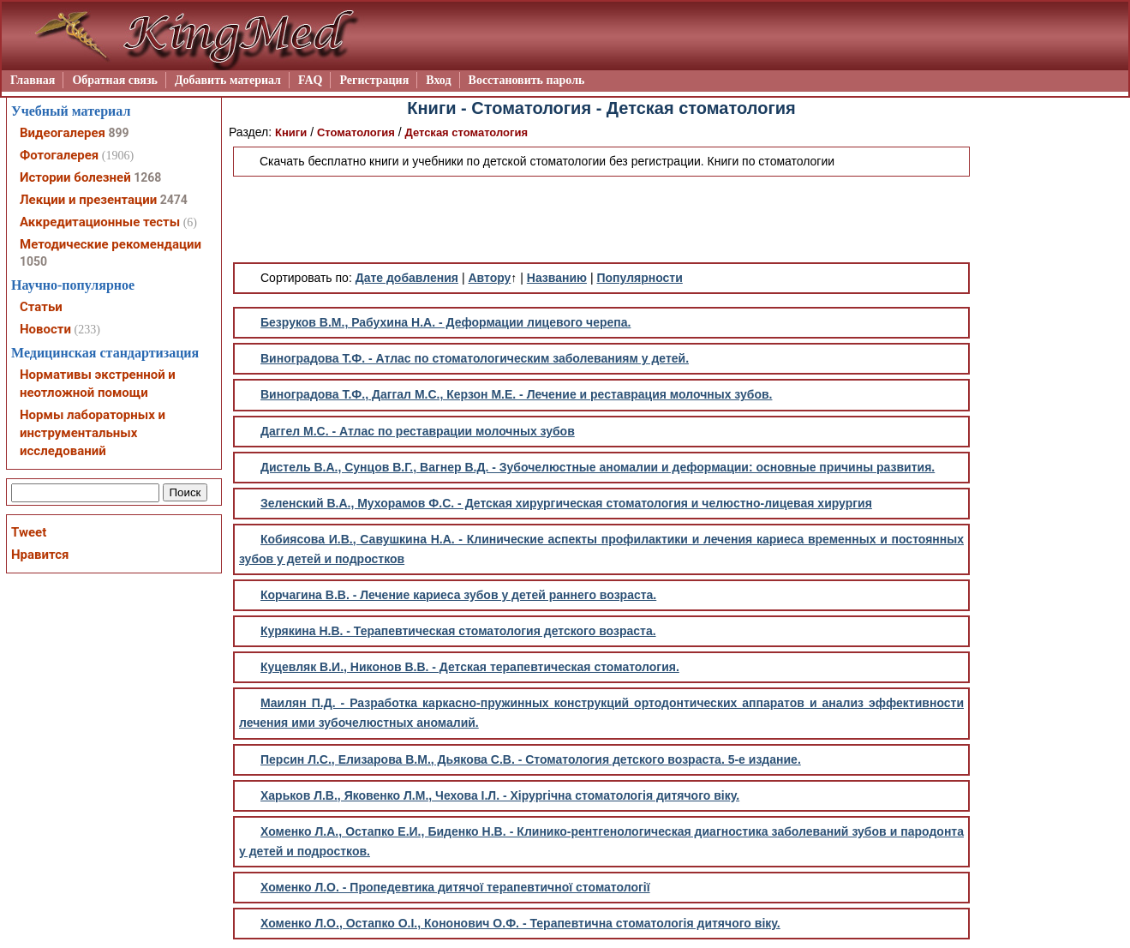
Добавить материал (228, 80)
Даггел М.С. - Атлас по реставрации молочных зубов (417, 431)
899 (118, 133)
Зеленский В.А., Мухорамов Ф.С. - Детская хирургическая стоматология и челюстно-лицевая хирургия (566, 503)
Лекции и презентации (88, 199)
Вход (438, 80)
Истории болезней (75, 177)
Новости (45, 329)
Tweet (28, 532)
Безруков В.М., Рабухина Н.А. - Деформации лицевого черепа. (445, 322)
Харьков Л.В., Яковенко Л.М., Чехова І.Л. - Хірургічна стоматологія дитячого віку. (499, 795)
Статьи (41, 307)
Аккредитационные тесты (100, 222)
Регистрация (374, 80)
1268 (147, 177)
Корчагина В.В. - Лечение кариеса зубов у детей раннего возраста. (458, 595)
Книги (291, 132)
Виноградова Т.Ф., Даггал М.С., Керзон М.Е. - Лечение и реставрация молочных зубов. (516, 394)
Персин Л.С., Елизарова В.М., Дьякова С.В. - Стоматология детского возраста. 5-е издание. (530, 759)
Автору (489, 278)
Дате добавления (407, 278)
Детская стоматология (466, 132)
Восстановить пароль (527, 80)
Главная (32, 80)
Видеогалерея (62, 133)
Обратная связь (115, 80)
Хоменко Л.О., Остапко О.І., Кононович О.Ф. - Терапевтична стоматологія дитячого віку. (520, 923)
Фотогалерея (59, 155)
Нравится (40, 554)
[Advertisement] (601, 219)
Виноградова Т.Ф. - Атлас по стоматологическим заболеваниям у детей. (474, 358)
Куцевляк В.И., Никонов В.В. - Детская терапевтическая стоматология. (469, 667)
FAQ (310, 80)
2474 (174, 200)
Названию (557, 278)
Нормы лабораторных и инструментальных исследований (92, 433)
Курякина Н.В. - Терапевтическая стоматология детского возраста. (458, 631)
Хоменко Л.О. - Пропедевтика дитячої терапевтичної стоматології (455, 887)
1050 (33, 261)
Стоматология (356, 132)
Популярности (639, 278)
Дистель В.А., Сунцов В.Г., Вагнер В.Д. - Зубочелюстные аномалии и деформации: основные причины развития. (597, 467)
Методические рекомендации (110, 244)
